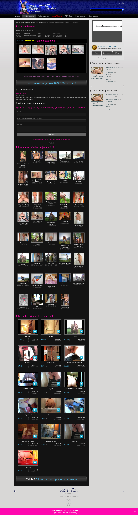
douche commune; (65, 283)
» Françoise (109, 82)
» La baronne (110, 97)
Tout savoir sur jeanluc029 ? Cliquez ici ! (51, 83)
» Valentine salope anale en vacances (97, 77)
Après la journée (23, 183)
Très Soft (37, 160)
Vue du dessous (23, 222)
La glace (28, 362)
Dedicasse (51, 303)
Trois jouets (51, 414)
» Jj (107, 70)
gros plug (28, 466)
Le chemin (37, 243)
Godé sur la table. (28, 388)
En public (23, 282)
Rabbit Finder (20, 22)
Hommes (40, 22)
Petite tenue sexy (37, 220)
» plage (108, 109)
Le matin (51, 335)
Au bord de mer (65, 160)
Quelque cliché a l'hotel (37, 180)
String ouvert (51, 181)
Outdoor (74, 335)
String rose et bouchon (37, 205)
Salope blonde (28, 414)
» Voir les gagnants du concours (107, 58)
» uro (107, 74)
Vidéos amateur (43, 16)
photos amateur (73, 76)
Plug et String (51, 285)
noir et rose (23, 306)
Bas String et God (37, 285)
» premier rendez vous (112, 94)
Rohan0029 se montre (65, 205)
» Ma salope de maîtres (113, 67)
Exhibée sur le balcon (79, 245)
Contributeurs (93, 16)
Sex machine (74, 414)
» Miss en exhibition (112, 99)
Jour (96, 53)
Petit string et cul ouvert (51, 202)
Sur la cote (51, 262)
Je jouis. (51, 388)
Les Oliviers (79, 180)
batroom (51, 242)
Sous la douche (78, 224)
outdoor (23, 263)
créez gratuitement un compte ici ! (59, 139)
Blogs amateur (80, 16)
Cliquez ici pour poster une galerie (56, 479)
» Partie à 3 (109, 72)
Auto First (28, 335)
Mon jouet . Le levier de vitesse (23, 164)
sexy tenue (37, 262)
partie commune (51, 440)
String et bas (65, 306)
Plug (37, 306)
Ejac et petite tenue (79, 282)
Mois (117, 53)
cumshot (74, 440)
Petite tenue (65, 221)
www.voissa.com (43, 76)
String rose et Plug (23, 204)
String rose (23, 242)
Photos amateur (29, 16)
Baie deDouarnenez (65, 262)
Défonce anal (51, 362)
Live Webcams (57, 16)
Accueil (18, 16)
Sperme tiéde (51, 161)
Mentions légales (74, 496)
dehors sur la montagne (65, 246)
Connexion (121, 3)
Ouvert (65, 180)
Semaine (106, 53)
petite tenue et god (28, 440)
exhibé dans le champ (51, 222)
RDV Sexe (68, 16)
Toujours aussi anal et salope (74, 388)
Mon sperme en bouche (74, 362)
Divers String (78, 204)
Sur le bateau (79, 160)
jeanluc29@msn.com (30, 35)
